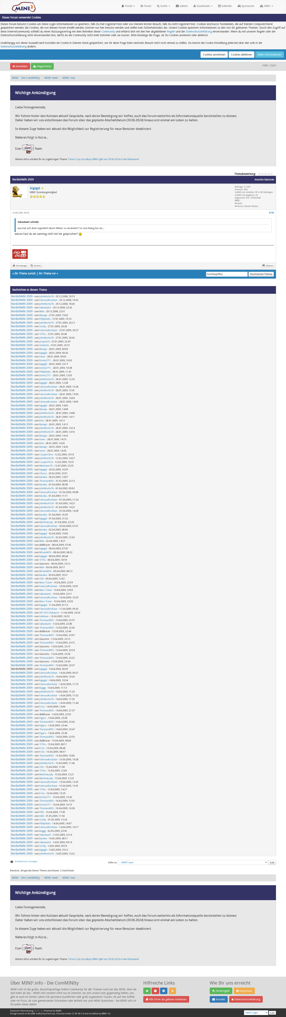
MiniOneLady (46, 522)
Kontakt (218, 999)
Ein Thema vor (47, 273)
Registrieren (42, 66)
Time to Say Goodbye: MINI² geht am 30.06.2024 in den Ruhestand (103, 159)
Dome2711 (45, 360)
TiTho (42, 334)
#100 (271, 213)
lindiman (44, 616)
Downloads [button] (202, 5)
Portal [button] (128, 5)
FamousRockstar (48, 300)
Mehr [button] (266, 5)
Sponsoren (246, 5)
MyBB (58, 1011)
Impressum (244, 990)
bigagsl (35, 188)
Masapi (43, 315)
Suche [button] (163, 5)
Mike (41, 311)
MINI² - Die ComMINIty (26, 77)
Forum (146, 5)
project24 (44, 341)
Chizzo (43, 473)
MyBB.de (38, 1011)
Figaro (42, 718)
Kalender (225, 5)
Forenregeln (221, 990)
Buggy (42, 688)
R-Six (41, 706)
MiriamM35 (45, 552)
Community (108, 31)
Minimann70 (46, 465)
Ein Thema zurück (25, 273)
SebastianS (45, 307)
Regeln (171, 31)
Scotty (42, 326)
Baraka (43, 477)
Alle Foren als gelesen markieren (166, 999)
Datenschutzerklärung (199, 31)
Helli (41, 816)
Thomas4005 (46, 481)
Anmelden (20, 66)
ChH (41, 578)
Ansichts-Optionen (264, 179)
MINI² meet (51, 77)
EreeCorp (50, 1013)
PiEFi (41, 812)
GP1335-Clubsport (49, 612)
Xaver (42, 356)
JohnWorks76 (46, 296)
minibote (44, 345)
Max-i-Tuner (45, 582)
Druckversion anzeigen (26, 861)
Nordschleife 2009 (22, 296)
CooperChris (46, 454)
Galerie (182, 5)
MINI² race (68, 77)
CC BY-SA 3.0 (78, 1013)
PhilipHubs (44, 319)
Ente (41, 420)
